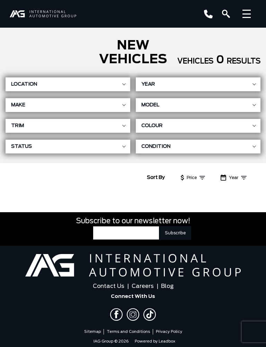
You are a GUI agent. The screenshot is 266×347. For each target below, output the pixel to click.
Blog (167, 286)
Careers (143, 286)
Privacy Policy (169, 332)
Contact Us (108, 286)
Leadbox (167, 341)
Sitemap (92, 332)
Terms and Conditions (128, 332)
